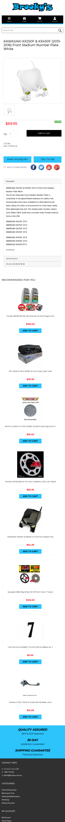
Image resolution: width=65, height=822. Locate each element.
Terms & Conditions (40, 778)
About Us (36, 768)
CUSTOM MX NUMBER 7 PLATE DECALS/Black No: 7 (32, 622)
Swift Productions (33, 819)
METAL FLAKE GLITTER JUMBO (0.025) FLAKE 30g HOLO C (32, 415)
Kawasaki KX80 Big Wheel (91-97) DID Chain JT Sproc (32, 570)
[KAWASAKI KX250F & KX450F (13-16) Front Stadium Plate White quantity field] (13, 134)
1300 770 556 (47, 159)
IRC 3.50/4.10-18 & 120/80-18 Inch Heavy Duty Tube (32, 364)
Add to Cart (44, 133)
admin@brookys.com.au (12, 747)
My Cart (5, 775)
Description (10, 181)
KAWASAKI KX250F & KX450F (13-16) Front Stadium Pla (32, 519)
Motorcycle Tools (39, 744)
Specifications (12, 259)
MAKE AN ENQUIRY (17, 159)
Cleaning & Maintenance (42, 747)
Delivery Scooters (39, 754)
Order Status (6, 772)
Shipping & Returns (40, 775)
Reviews (15, 264)
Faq (34, 785)
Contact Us (37, 772)
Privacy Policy (38, 782)
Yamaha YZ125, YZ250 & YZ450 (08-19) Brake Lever (32, 674)
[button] (15, 167)
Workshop (36, 751)
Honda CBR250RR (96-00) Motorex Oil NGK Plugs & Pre (32, 312)
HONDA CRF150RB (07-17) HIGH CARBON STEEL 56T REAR (32, 467)
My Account (6, 768)
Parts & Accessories (40, 741)
